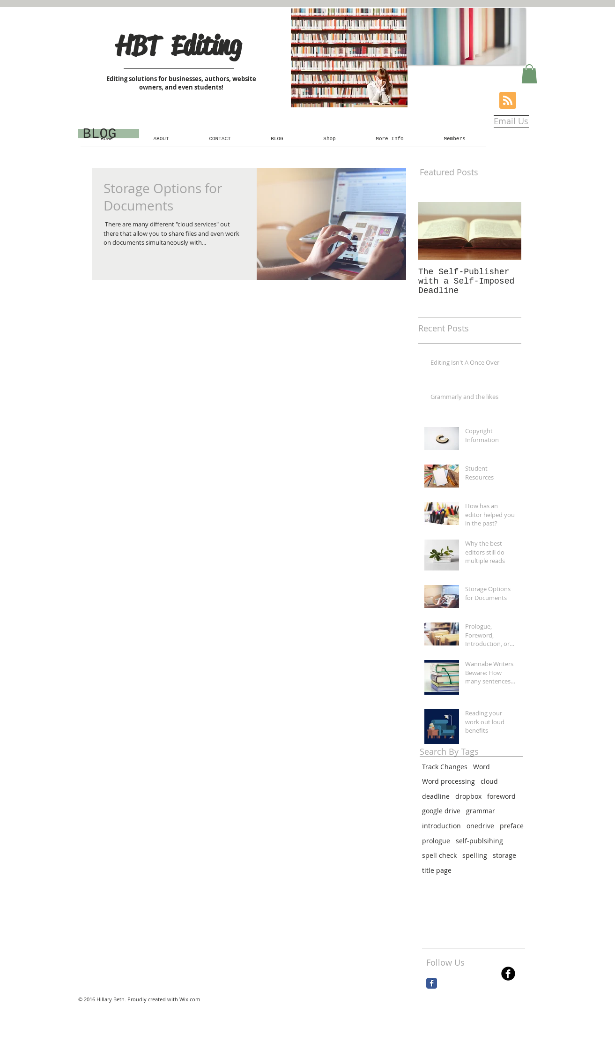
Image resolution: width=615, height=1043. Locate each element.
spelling (474, 855)
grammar (480, 810)
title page (437, 870)
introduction (441, 825)
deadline (436, 796)
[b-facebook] (508, 974)
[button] (529, 73)
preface (512, 825)
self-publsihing (479, 840)
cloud (489, 781)
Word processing (448, 781)
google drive (441, 810)
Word (481, 766)
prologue (436, 840)
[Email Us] (511, 121)
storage (504, 855)
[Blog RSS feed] (507, 101)
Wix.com (189, 999)
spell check (439, 855)
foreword (501, 796)
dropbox (468, 796)
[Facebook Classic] (431, 983)
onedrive (480, 825)
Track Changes (444, 766)
